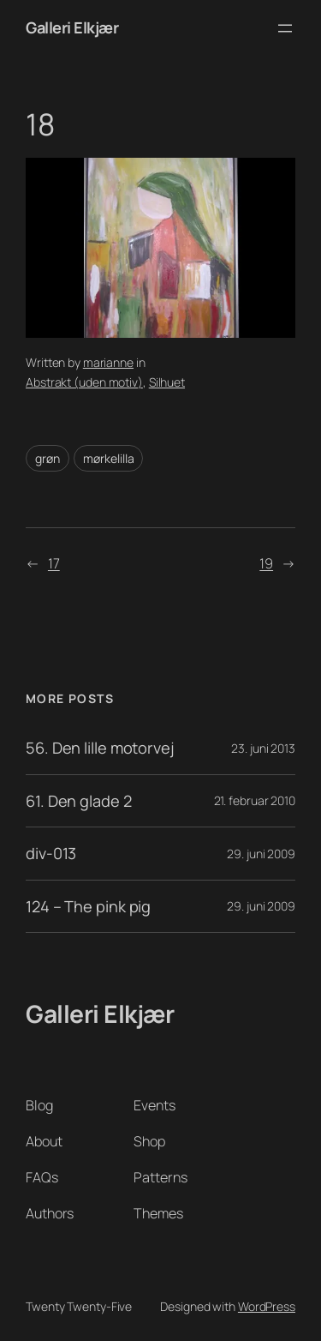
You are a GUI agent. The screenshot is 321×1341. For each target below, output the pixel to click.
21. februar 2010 (254, 800)
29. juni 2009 (261, 853)
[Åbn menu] (285, 28)
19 (266, 563)
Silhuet (167, 382)
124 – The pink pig (88, 906)
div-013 (51, 853)
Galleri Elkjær (72, 27)
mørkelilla (108, 458)
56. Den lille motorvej (100, 747)
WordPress (266, 1306)
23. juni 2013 (263, 748)
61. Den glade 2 (79, 800)
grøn (47, 458)
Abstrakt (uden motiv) (84, 382)
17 (54, 563)
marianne (108, 362)
